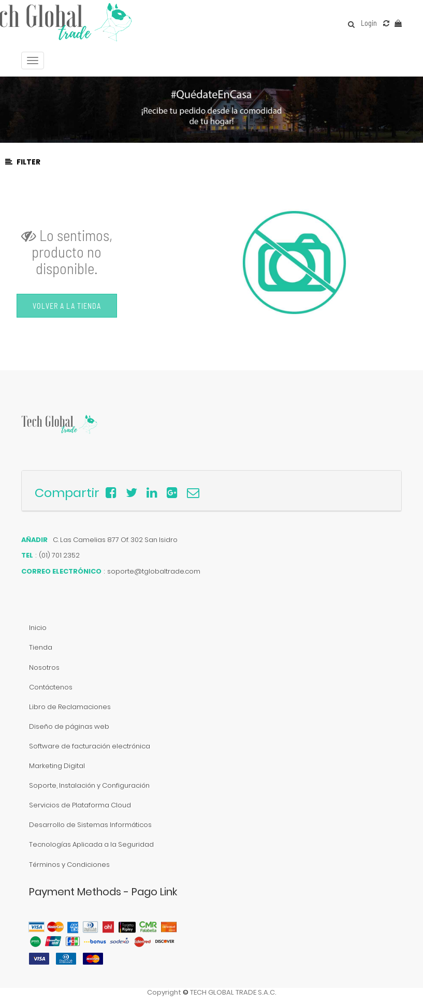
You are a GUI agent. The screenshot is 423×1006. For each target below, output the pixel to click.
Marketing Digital (57, 766)
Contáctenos (50, 687)
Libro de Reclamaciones (70, 707)
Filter (22, 162)
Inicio (38, 628)
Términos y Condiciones (69, 864)
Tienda (40, 647)
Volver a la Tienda (67, 306)
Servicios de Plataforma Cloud (80, 805)
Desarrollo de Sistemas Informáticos (90, 825)
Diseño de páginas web (69, 726)
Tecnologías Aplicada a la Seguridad (91, 844)
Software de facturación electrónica (89, 746)
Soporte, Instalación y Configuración (89, 785)
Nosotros (44, 667)
